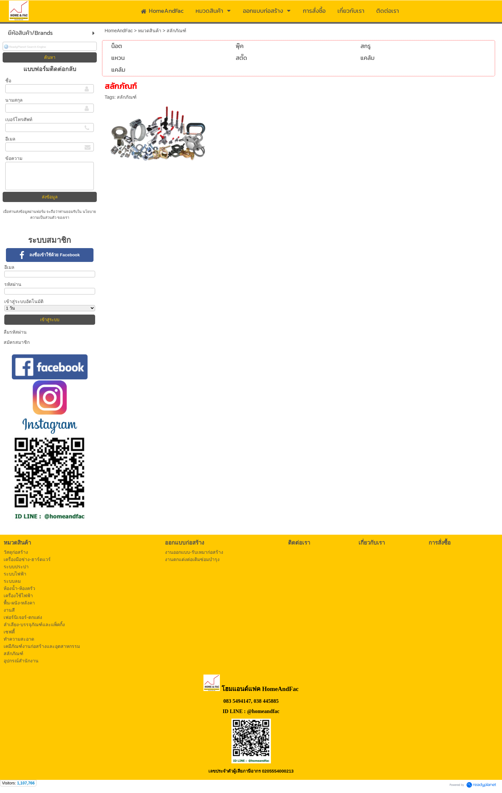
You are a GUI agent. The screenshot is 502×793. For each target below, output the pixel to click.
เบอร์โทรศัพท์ (18, 119)
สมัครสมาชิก (17, 342)
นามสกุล (14, 100)
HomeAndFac (119, 30)
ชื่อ (8, 80)
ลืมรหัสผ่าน (15, 332)
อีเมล (10, 138)
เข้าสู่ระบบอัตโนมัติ (23, 301)
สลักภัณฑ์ (127, 97)
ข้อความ (13, 158)
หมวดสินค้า (149, 30)
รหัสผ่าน (12, 284)
